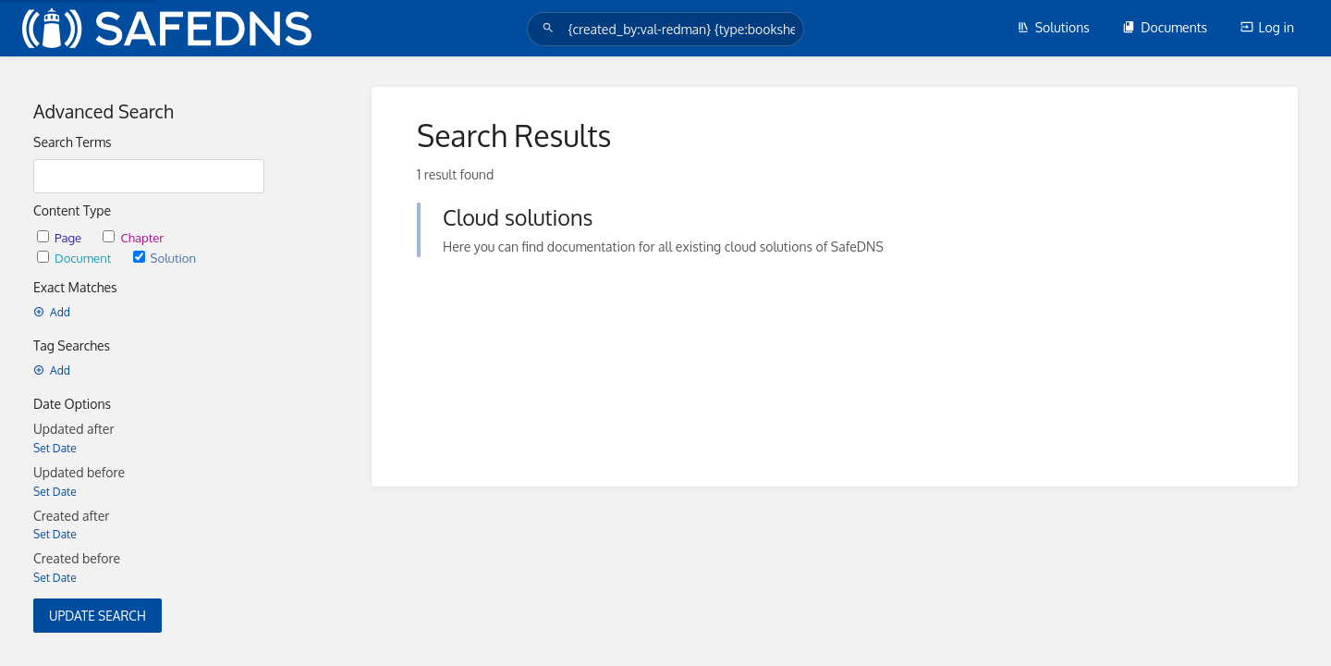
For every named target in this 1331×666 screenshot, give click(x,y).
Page (60, 237)
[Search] (551, 28)
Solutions (1053, 27)
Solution (164, 257)
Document (76, 257)
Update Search (97, 615)
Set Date (55, 448)
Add (51, 312)
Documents (1164, 27)
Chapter (133, 237)
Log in (1267, 27)
